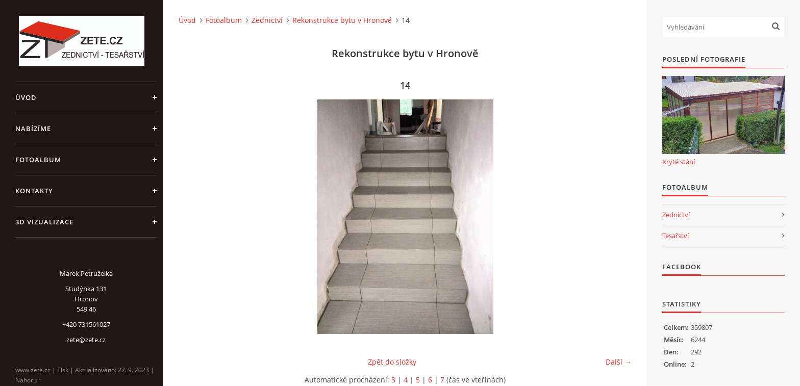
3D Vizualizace (44, 221)
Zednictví (267, 20)
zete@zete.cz (86, 339)
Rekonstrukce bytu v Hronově (342, 20)
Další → (619, 362)
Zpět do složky (392, 362)
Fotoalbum (38, 159)
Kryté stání (678, 161)
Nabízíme (33, 128)
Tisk (62, 370)
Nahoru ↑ (28, 380)
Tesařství (675, 235)
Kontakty (34, 190)
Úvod (26, 97)
